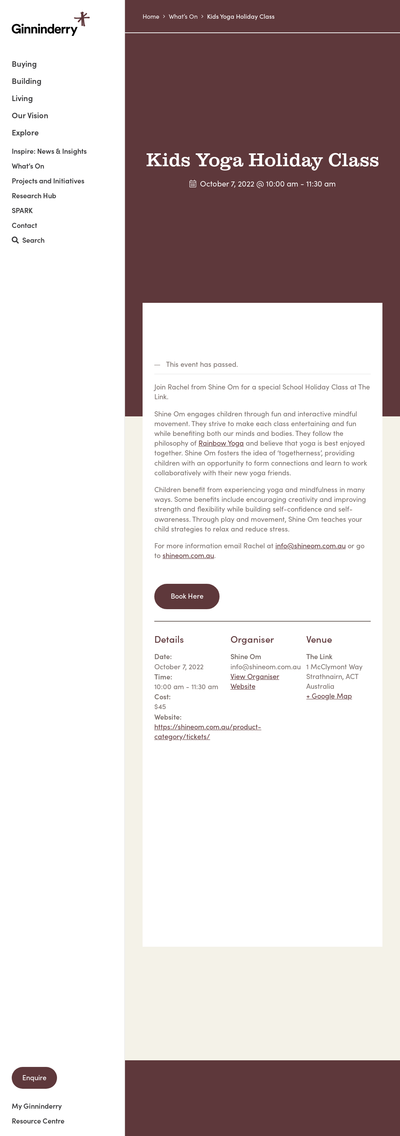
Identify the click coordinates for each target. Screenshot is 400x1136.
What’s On (28, 165)
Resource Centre (38, 1120)
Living (22, 98)
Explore (25, 132)
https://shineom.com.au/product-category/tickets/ (207, 731)
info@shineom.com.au (310, 545)
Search (28, 240)
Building (26, 81)
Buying (24, 64)
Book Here (187, 596)
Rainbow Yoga (221, 443)
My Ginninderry (37, 1105)
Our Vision (30, 116)
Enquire (34, 1077)
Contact (24, 225)
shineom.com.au (188, 555)
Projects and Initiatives (48, 180)
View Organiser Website (254, 681)
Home (151, 16)
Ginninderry (51, 24)
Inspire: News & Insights (49, 151)
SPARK (22, 210)
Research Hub (34, 195)
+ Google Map (329, 695)
